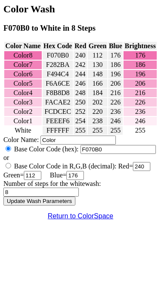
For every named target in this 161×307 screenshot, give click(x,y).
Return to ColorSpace (80, 216)
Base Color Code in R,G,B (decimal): (65, 166)
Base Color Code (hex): (46, 149)
